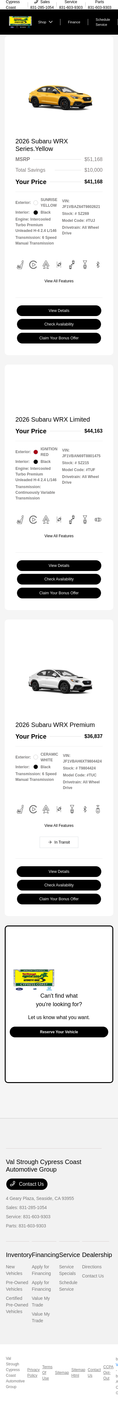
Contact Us (27, 1184)
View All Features (59, 281)
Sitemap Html (78, 1373)
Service (69, 1254)
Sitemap (62, 1372)
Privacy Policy (33, 1373)
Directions (92, 1266)
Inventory (19, 1254)
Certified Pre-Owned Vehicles (17, 1305)
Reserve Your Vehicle (59, 1032)
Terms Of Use (47, 1373)
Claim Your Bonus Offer (59, 338)
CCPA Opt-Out (108, 1373)
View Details (59, 310)
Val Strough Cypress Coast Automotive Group (15, 1372)
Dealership (97, 1254)
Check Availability (59, 324)
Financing (45, 1254)
